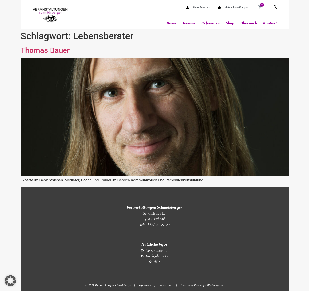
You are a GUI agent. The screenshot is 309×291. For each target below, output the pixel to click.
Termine (188, 23)
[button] (10, 280)
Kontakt (270, 23)
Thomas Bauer (45, 50)
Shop (230, 23)
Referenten (210, 23)
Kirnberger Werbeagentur (209, 285)
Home (171, 23)
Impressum (144, 285)
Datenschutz (166, 285)
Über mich (248, 23)
